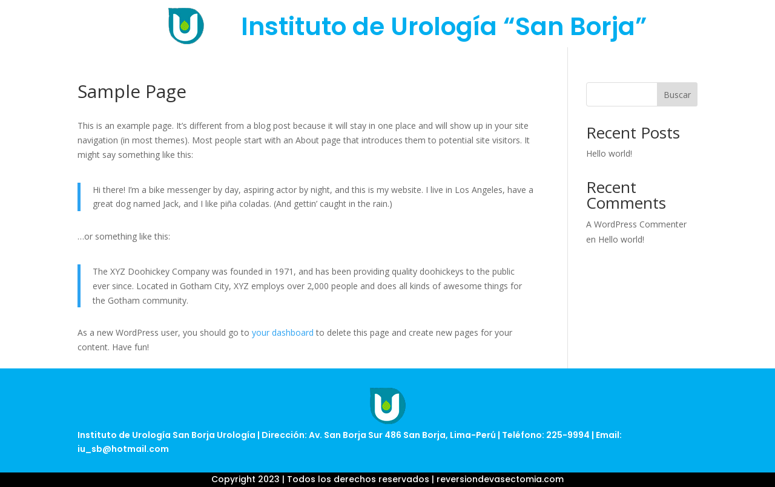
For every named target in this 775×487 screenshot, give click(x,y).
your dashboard (283, 332)
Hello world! (609, 153)
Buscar (677, 94)
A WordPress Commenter (636, 224)
